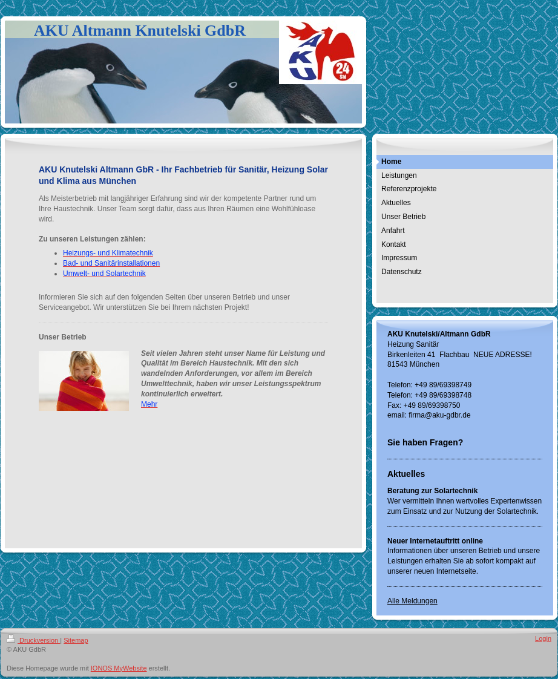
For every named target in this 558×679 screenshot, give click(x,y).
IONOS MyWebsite (119, 668)
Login (543, 638)
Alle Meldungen (412, 601)
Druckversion (33, 640)
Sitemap (76, 640)
